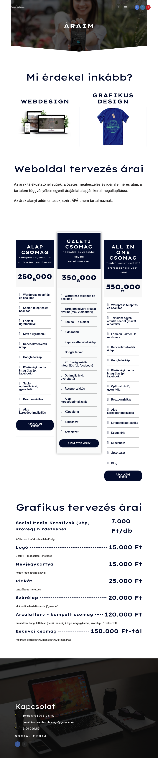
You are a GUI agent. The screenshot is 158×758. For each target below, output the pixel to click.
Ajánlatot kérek (35, 425)
